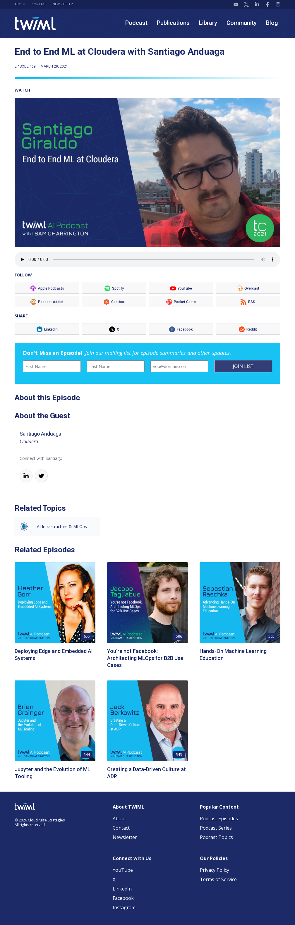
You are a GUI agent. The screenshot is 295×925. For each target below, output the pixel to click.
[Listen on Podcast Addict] (47, 301)
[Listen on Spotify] (114, 288)
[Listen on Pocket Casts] (181, 301)
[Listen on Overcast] (248, 288)
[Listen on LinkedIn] (47, 329)
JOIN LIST (243, 366)
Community (242, 22)
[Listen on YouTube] (181, 288)
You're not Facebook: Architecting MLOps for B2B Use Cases (145, 658)
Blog (272, 22)
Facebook (123, 898)
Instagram (124, 907)
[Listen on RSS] (248, 301)
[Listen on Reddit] (248, 329)
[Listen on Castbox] (114, 301)
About (20, 4)
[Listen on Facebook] (181, 329)
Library (208, 22)
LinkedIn (122, 889)
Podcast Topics (216, 837)
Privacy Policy (214, 870)
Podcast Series (216, 828)
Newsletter (63, 4)
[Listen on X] (114, 329)
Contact (39, 4)
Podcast (136, 22)
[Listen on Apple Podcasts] (47, 288)
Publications (173, 22)
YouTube (123, 870)
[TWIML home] (35, 23)
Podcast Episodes (219, 818)
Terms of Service (218, 879)
